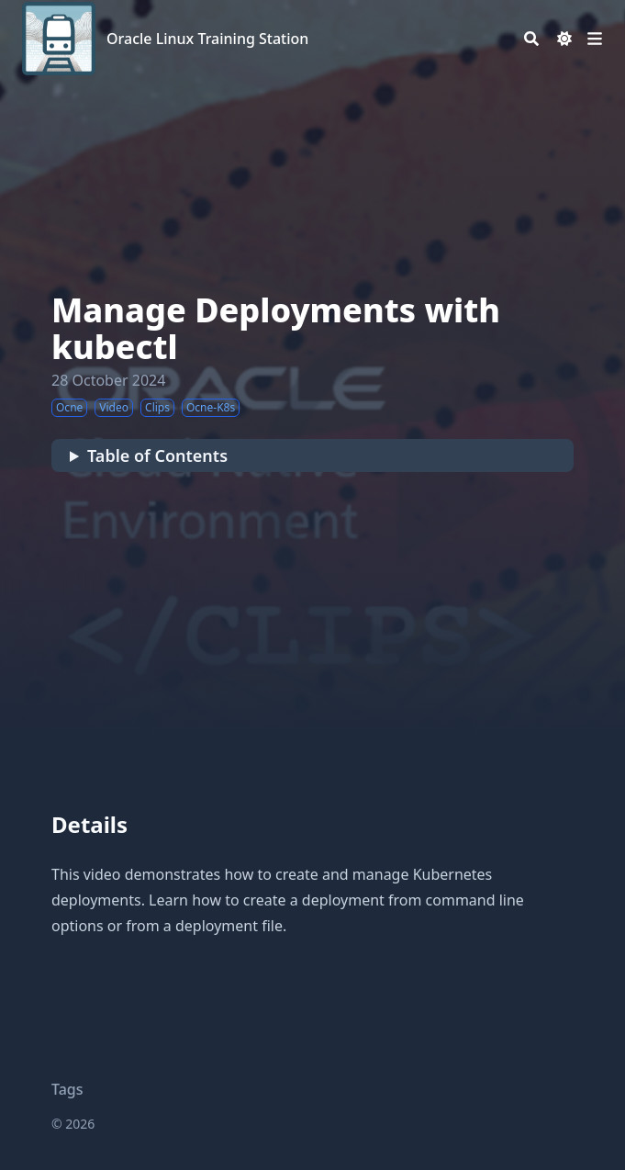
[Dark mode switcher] (564, 38)
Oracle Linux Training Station (207, 38)
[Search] (531, 38)
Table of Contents (157, 455)
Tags (67, 1089)
